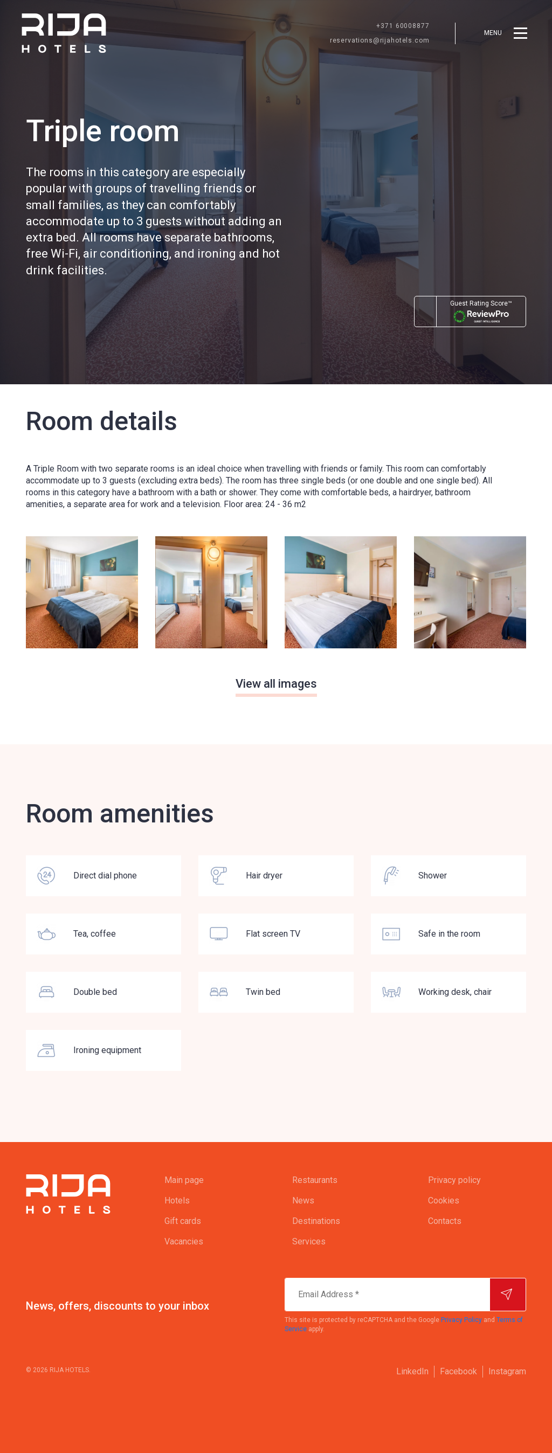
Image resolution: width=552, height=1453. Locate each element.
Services (309, 1241)
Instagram (507, 1371)
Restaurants (314, 1180)
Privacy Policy (461, 1320)
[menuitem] (206, 1180)
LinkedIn (412, 1371)
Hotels (177, 1200)
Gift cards (182, 1221)
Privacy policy (454, 1180)
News (303, 1200)
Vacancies (183, 1241)
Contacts (444, 1221)
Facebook (458, 1371)
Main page (184, 1180)
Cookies (443, 1200)
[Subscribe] (508, 1294)
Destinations (316, 1221)
